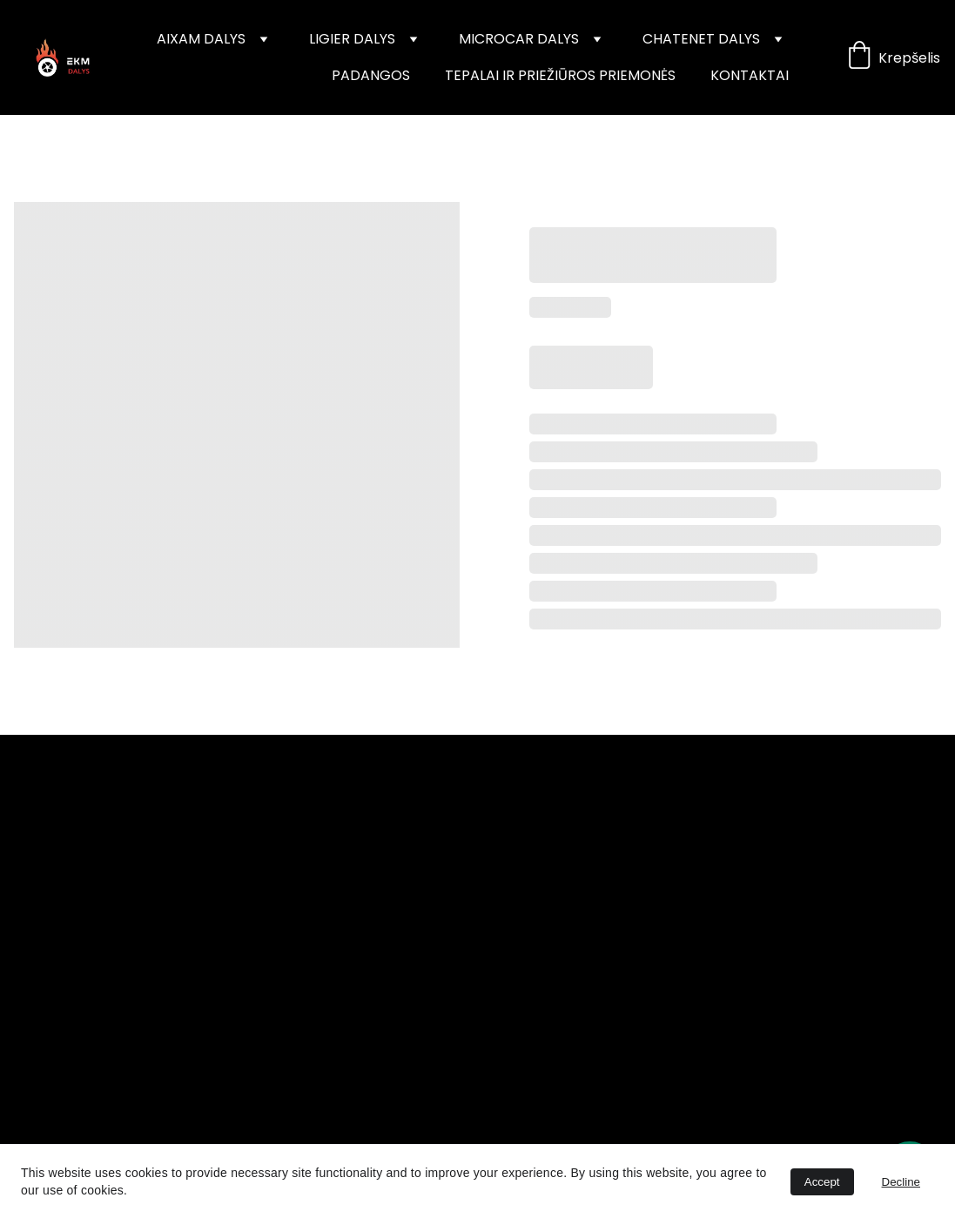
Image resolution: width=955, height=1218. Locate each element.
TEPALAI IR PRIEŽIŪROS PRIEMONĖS (560, 75)
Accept (822, 1181)
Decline (901, 1181)
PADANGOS (371, 75)
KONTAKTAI (749, 75)
